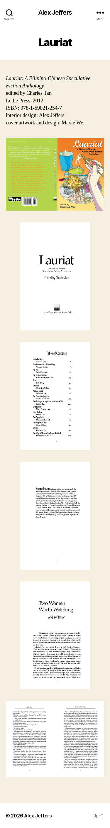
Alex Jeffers (55, 12)
